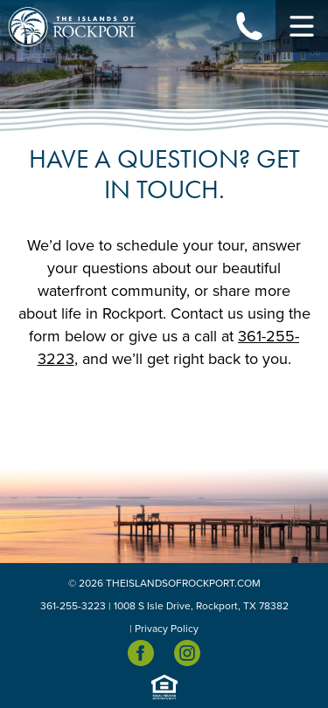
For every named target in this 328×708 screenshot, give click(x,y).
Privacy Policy (167, 628)
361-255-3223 (73, 606)
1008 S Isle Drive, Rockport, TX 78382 (201, 606)
